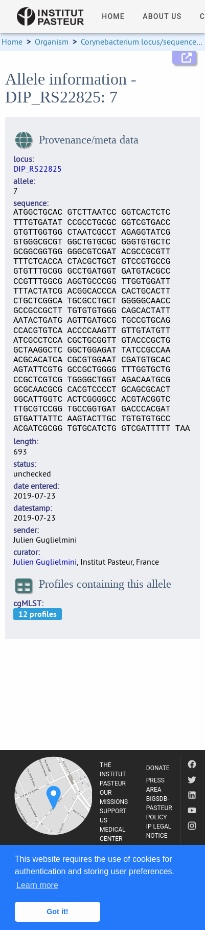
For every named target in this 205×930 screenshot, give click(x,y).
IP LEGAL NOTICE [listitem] (159, 831)
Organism (52, 41)
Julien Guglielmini (45, 561)
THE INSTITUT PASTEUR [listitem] (113, 774)
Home (12, 41)
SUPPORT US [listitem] (113, 816)
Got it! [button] (57, 911)
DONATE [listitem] (158, 768)
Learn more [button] (37, 885)
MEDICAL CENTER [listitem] (113, 834)
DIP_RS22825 (37, 168)
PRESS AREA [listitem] (155, 785)
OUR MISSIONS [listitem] (114, 797)
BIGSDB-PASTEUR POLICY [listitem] (159, 808)
